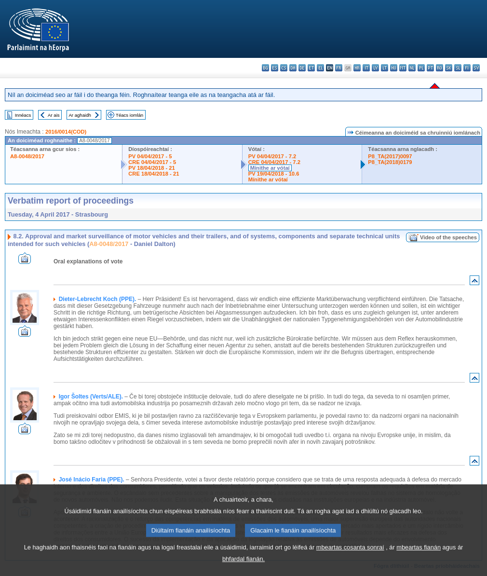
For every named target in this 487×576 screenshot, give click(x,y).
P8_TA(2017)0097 (390, 156)
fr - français (338, 67)
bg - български (265, 67)
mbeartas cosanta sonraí (350, 559)
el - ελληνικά (320, 67)
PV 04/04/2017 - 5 (150, 156)
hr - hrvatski (357, 67)
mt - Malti (402, 67)
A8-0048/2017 (27, 156)
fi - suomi (467, 67)
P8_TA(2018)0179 (390, 162)
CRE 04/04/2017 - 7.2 (274, 162)
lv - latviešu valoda (375, 67)
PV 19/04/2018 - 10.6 (273, 174)
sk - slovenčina (448, 67)
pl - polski (421, 67)
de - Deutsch (302, 67)
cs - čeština (283, 67)
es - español (274, 67)
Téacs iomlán (129, 115)
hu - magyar (393, 67)
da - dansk (293, 67)
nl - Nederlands (412, 67)
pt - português (430, 67)
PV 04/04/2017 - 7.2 (272, 156)
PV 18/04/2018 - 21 (151, 168)
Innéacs (23, 115)
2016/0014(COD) (65, 132)
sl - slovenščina (457, 67)
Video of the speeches (448, 237)
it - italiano (366, 67)
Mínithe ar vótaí (270, 168)
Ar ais (54, 115)
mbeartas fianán (418, 559)
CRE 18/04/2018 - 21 (153, 174)
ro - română (439, 67)
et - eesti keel (311, 67)
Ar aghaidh (79, 115)
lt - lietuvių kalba (384, 67)
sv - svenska (476, 67)
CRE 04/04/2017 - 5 (152, 162)
